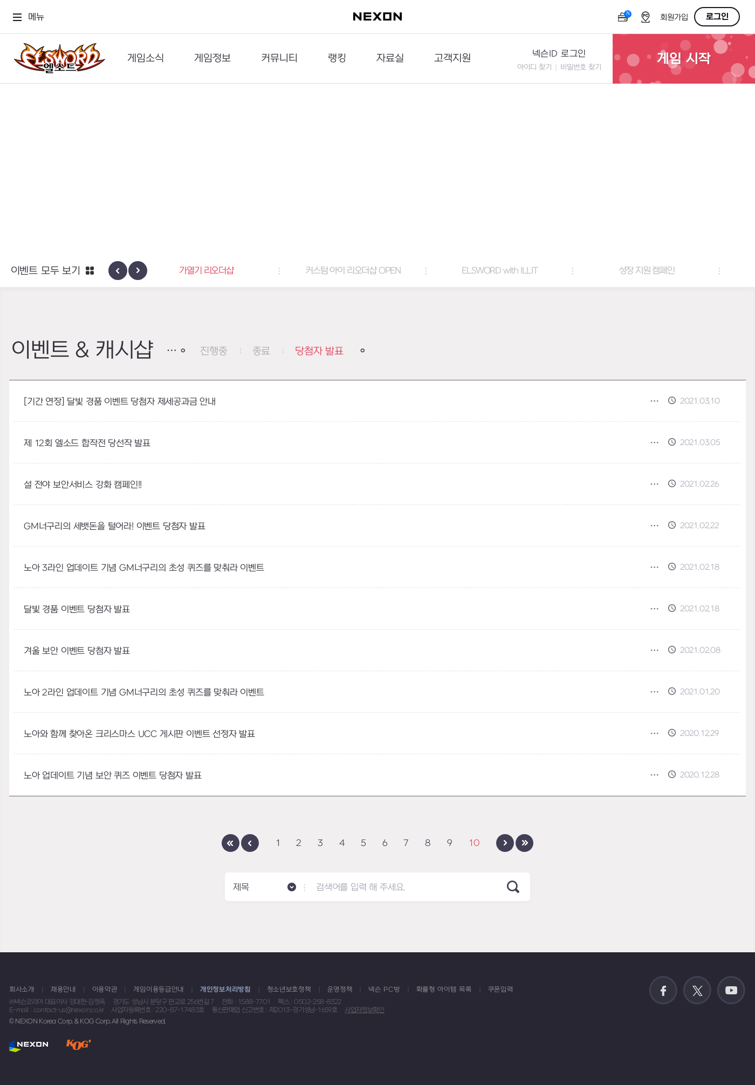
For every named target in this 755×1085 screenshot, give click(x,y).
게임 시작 (684, 59)
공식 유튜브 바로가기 (731, 990)
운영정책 (340, 989)
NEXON (29, 1046)
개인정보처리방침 (225, 989)
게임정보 (212, 58)
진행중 (213, 351)
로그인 (717, 17)
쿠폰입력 (500, 989)
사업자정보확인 (364, 1010)
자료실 (390, 58)
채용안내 (63, 989)
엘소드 (56, 58)
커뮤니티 (279, 58)
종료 (261, 351)
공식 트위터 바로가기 (697, 990)
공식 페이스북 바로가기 (663, 990)
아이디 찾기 (534, 67)
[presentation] (117, 270)
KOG (78, 1046)
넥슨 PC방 (384, 989)
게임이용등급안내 (158, 989)
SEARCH (513, 886)
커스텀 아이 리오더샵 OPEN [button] (377, 271)
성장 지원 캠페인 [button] (671, 271)
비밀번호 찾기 (580, 67)
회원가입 (674, 17)
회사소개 (22, 989)
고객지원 (452, 58)
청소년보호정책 (289, 989)
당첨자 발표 (319, 351)
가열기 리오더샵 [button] (231, 271)
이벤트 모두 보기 (45, 271)
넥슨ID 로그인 (559, 54)
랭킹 (337, 58)
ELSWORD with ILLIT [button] (524, 271)
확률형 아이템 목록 (444, 989)
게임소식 (145, 58)
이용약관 (105, 989)
